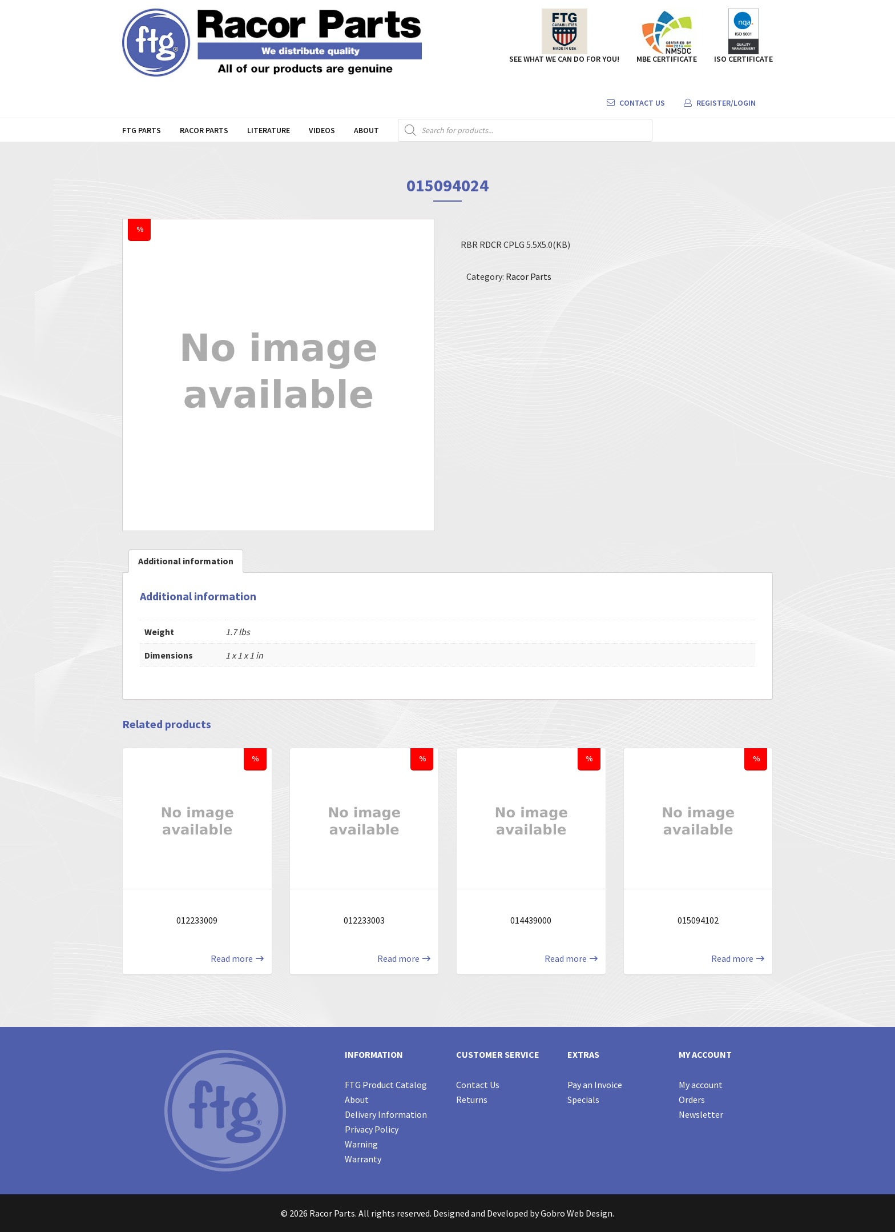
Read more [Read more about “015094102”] (732, 958)
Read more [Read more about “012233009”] (232, 958)
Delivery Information (386, 1114)
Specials (583, 1099)
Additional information (185, 561)
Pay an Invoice (594, 1084)
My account (701, 1084)
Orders (692, 1099)
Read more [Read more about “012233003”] (398, 958)
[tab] (185, 561)
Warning (361, 1144)
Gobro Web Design (576, 1213)
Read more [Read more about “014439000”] (566, 958)
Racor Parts (204, 130)
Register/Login (720, 103)
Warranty (363, 1159)
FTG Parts (141, 130)
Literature (268, 130)
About (366, 130)
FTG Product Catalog (386, 1084)
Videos (322, 130)
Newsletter (701, 1114)
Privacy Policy (371, 1129)
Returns (471, 1099)
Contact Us (636, 103)
